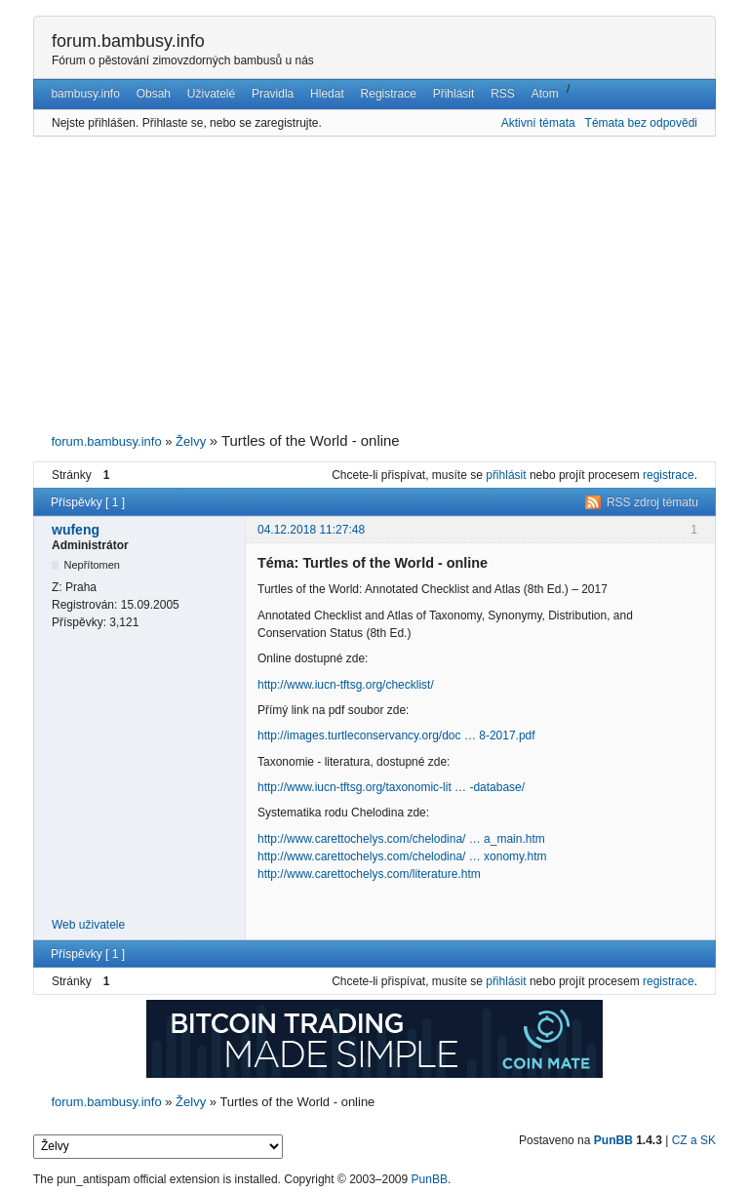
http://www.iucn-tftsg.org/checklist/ (345, 685)
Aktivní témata (538, 123)
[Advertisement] (374, 284)
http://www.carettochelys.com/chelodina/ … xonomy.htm (402, 856)
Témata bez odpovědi (641, 123)
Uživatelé (211, 93)
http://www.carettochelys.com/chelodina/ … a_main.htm (401, 839)
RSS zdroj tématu (652, 502)
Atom (545, 93)
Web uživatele (88, 925)
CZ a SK (694, 1140)
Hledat (327, 93)
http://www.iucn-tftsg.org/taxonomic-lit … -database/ (391, 787)
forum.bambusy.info (128, 41)
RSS (503, 93)
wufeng (75, 529)
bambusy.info (85, 93)
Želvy (191, 441)
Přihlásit (454, 93)
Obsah (154, 93)
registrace (668, 475)
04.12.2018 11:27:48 (311, 529)
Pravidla (273, 93)
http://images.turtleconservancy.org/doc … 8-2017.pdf (396, 735)
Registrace (388, 93)
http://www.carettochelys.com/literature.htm (369, 874)
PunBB (613, 1140)
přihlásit (506, 475)
